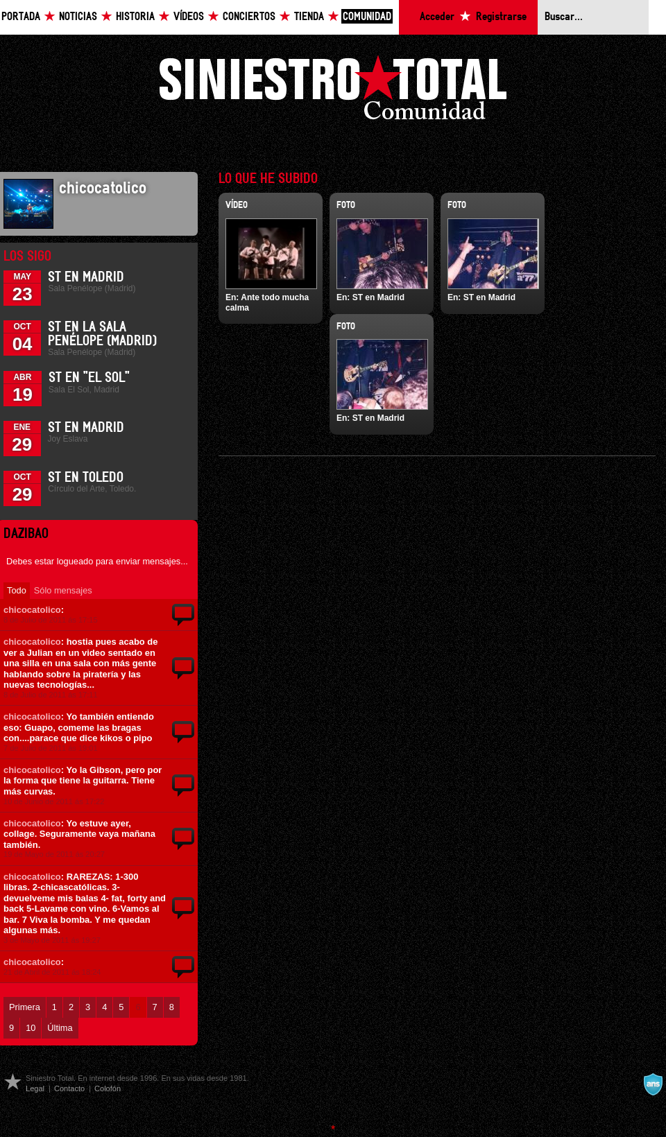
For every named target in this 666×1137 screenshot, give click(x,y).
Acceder (437, 17)
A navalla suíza (653, 1084)
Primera (24, 1007)
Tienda (309, 17)
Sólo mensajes (63, 590)
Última (59, 1028)
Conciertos (249, 17)
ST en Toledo (85, 477)
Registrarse (501, 17)
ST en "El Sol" (89, 378)
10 (30, 1028)
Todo (16, 590)
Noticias (78, 17)
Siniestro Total (333, 91)
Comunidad (367, 17)
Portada (20, 17)
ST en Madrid (86, 277)
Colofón (107, 1088)
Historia (135, 17)
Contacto (69, 1088)
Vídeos (188, 17)
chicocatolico (32, 610)
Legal (35, 1088)
